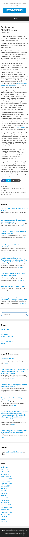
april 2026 (4, 467)
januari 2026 (5, 474)
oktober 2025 (5, 481)
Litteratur (4, 334)
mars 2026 (4, 469)
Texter (3, 343)
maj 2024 (4, 521)
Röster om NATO (7, 341)
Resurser (5, 186)
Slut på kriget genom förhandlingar (13, 286)
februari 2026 (5, 472)
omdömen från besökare (14, 452)
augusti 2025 (5, 486)
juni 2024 (4, 519)
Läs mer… (22, 214)
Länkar (3, 332)
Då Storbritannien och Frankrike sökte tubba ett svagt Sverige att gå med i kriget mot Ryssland (14, 371)
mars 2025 (4, 498)
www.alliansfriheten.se (15, 85)
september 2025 (6, 484)
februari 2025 (5, 500)
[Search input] (14, 314)
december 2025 (6, 476)
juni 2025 (4, 491)
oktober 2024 (5, 510)
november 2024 (6, 507)
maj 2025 (4, 493)
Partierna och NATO (8, 336)
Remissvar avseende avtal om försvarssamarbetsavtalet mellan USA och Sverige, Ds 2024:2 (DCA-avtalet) (14, 260)
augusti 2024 (5, 514)
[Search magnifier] (26, 314)
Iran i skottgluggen (7, 358)
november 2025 (6, 479)
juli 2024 (4, 517)
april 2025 (4, 495)
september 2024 (6, 512)
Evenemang (5, 329)
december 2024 (6, 505)
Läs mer (7, 363)
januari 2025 (5, 502)
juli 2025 (4, 488)
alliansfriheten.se (21, 127)
